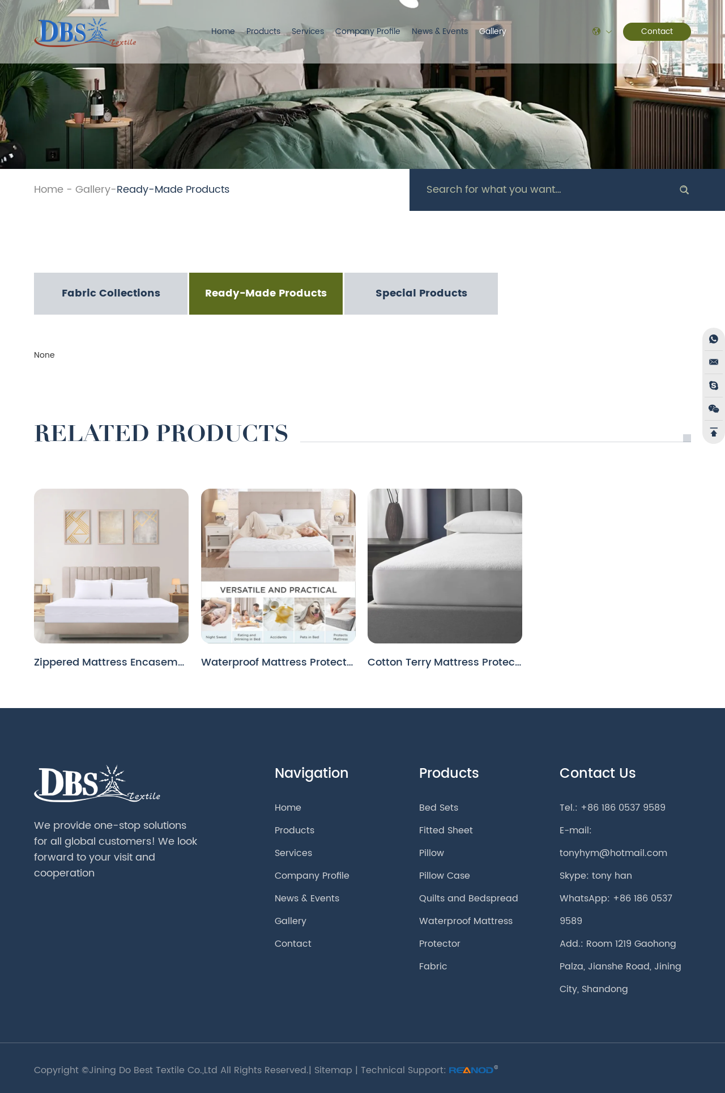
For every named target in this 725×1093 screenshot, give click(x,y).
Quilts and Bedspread (468, 898)
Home (223, 31)
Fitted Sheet (446, 830)
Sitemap (333, 1070)
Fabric (433, 966)
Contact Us (598, 773)
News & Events (440, 31)
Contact (657, 31)
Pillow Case (444, 876)
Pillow (431, 853)
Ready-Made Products (173, 189)
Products (263, 31)
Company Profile (367, 31)
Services (308, 31)
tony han (612, 876)
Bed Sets (438, 807)
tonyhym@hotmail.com (613, 853)
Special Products (421, 293)
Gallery (492, 31)
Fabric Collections (111, 293)
